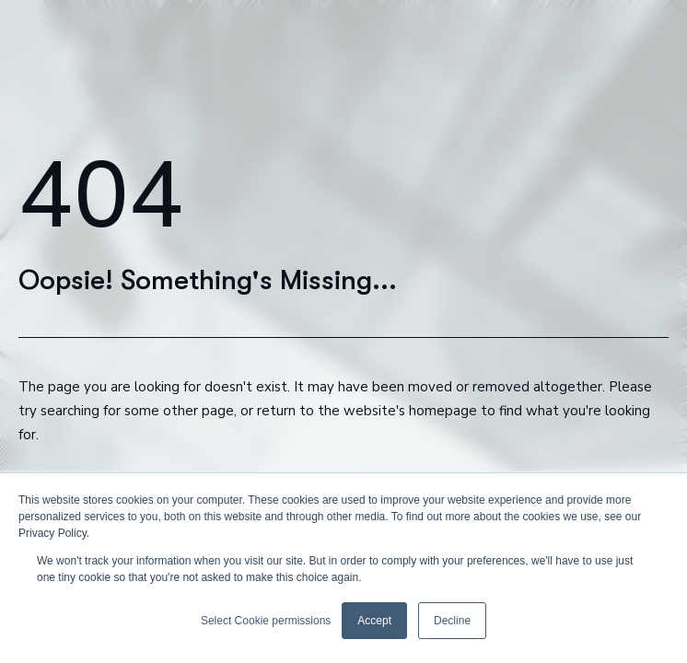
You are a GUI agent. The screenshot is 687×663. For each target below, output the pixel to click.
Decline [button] (452, 620)
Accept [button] (374, 620)
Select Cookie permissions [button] (266, 620)
